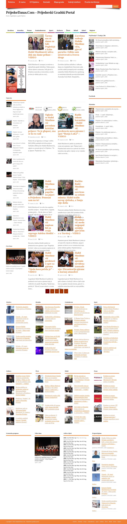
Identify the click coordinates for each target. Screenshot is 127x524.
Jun (81, 441)
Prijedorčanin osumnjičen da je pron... (107, 109)
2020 (64, 458)
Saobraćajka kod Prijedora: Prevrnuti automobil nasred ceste (52, 349)
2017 (64, 469)
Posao (29, 30)
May (78, 441)
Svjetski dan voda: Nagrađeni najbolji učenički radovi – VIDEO (80, 419)
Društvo (11, 30)
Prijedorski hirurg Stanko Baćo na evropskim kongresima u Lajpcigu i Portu (53, 379)
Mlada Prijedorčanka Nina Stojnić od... (108, 69)
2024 (64, 444)
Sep (64, 443)
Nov (69, 443)
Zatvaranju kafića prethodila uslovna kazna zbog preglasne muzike (53, 328)
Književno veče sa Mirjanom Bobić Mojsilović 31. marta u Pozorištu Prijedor (23, 411)
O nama (22, 2)
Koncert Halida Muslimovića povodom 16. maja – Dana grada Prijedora (23, 329)
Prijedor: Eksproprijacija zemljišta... (107, 144)
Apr (75, 438)
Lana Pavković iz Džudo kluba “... (106, 86)
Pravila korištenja (92, 2)
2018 (64, 465)
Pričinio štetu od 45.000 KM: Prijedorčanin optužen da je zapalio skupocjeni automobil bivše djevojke (52, 340)
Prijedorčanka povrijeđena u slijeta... (107, 138)
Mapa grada (59, 2)
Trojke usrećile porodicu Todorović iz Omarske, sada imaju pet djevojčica (24, 338)
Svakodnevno (40, 30)
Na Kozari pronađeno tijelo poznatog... (108, 40)
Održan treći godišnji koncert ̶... (105, 81)
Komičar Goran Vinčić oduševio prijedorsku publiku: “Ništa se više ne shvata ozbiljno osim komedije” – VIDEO (23, 379)
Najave (92, 30)
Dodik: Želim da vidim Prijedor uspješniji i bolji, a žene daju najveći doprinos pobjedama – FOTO (109, 442)
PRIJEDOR (18, 444)
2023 (64, 448)
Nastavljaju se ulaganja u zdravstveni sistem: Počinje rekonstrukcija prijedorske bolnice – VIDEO (19, 191)
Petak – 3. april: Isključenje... (105, 115)
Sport (51, 30)
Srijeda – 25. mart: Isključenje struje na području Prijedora (22, 348)
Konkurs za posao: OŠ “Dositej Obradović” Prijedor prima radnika (110, 407)
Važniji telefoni (74, 2)
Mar (73, 438)
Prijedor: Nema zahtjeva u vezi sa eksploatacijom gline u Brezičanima (81, 331)
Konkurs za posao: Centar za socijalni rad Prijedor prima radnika (110, 387)
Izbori (84, 30)
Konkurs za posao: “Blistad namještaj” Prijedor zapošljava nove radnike (111, 418)
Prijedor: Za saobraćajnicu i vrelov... (107, 120)
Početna (11, 2)
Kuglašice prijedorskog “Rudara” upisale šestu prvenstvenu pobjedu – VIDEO (110, 341)
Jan (68, 438)
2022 (64, 451)
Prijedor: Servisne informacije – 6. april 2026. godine (18, 134)
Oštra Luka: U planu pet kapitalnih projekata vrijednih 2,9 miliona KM (81, 355)
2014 (64, 479)
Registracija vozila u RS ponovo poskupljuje (52, 396)
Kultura (60, 30)
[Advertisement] (81, 23)
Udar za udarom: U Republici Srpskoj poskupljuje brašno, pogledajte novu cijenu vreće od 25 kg (52, 419)
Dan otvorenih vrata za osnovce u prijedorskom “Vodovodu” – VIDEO (81, 387)
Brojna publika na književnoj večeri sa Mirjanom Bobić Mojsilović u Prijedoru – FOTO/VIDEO (23, 391)
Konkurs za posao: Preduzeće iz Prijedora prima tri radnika (110, 397)
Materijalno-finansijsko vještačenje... (107, 161)
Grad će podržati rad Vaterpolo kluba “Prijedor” (109, 349)
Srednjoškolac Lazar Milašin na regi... (107, 63)
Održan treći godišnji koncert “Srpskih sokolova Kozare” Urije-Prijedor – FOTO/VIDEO (15, 269)
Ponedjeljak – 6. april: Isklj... (105, 126)
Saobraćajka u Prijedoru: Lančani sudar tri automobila (52, 318)
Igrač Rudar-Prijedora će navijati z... (107, 155)
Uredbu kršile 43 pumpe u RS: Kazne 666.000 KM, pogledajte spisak (52, 407)
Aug (85, 441)
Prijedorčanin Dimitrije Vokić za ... (106, 57)
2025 (64, 441)
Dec (72, 443)
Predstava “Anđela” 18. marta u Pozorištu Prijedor (23, 400)
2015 (64, 476)
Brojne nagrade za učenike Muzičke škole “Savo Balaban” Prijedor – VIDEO (82, 379)
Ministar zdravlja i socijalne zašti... (106, 51)
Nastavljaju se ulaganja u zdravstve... (107, 46)
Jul (83, 441)
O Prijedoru (34, 2)
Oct (67, 443)
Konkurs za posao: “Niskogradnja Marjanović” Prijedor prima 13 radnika (110, 379)
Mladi (76, 30)
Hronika (20, 30)
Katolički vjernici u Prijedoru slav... (107, 75)
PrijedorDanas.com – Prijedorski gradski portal (40, 12)
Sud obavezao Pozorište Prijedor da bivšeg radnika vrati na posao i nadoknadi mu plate (52, 309)
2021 (64, 455)
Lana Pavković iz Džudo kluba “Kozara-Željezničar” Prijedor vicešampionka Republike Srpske (19, 148)
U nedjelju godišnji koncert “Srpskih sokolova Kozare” (22, 420)
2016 (64, 472)
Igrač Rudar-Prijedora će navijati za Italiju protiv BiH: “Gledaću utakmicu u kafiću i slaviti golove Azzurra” (111, 330)
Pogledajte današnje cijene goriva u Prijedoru (23, 308)
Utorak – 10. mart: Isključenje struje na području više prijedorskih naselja (22, 319)
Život (68, 30)
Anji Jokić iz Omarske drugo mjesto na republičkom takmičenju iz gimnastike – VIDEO (81, 410)
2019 (64, 462)
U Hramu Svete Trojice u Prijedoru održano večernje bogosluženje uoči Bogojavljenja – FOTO (82, 322)
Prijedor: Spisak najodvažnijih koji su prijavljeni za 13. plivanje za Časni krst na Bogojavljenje (81, 310)
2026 (64, 438)
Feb (70, 438)
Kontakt (46, 2)
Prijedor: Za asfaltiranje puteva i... (106, 132)
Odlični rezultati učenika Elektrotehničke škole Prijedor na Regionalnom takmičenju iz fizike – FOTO (82, 399)
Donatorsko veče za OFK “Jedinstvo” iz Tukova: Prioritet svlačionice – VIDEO (111, 319)
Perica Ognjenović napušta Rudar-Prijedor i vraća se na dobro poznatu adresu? (111, 309)
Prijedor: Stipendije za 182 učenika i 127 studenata (18, 123)
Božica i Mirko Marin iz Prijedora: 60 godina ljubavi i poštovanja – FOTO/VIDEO (52, 388)
